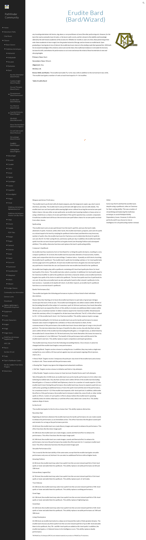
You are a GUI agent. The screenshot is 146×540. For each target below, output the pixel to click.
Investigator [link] (12, 194)
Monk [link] (10, 203)
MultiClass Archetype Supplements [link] (11, 338)
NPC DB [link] (7, 343)
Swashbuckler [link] (13, 271)
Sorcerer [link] (11, 262)
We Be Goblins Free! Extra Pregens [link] (13, 366)
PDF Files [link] (11, 232)
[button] (143, 2)
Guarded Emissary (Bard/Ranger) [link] (16, 113)
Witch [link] (10, 279)
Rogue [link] (10, 241)
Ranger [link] (10, 237)
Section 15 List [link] (9, 352)
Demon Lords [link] (9, 297)
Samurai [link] (11, 245)
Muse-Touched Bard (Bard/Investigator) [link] (17, 125)
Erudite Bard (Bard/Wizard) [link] (15, 100)
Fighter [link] (10, 177)
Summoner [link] (12, 267)
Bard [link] (10, 70)
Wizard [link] (10, 284)
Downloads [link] (8, 301)
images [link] (6, 324)
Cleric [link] (10, 168)
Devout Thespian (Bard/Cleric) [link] (16, 88)
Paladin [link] (10, 228)
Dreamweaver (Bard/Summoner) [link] (16, 94)
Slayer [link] (10, 258)
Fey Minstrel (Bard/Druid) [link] (14, 107)
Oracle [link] (10, 224)
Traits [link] (6, 356)
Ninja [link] (10, 220)
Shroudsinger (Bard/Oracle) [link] (15, 138)
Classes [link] (6, 40)
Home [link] (6, 28)
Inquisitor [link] (11, 190)
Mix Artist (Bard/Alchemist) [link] (16, 119)
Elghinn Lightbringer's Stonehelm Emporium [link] (11, 306)
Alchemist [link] (11, 53)
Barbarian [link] (11, 66)
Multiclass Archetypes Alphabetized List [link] (15, 208)
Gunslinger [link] (11, 181)
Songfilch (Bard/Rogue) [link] (15, 144)
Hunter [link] (10, 186)
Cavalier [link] (11, 164)
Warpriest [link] (11, 275)
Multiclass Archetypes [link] (13, 49)
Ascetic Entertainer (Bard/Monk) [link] (17, 76)
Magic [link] (6, 328)
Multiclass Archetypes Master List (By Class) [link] (15, 214)
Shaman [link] (11, 249)
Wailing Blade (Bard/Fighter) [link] (15, 150)
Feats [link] (6, 316)
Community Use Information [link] (14, 292)
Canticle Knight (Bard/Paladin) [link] (15, 82)
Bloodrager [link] (12, 156)
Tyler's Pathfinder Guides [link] (12, 360)
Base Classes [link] (10, 45)
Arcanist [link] (11, 62)
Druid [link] (10, 173)
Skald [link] (10, 254)
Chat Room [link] (8, 36)
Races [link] (6, 348)
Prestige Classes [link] (11, 288)
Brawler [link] (11, 160)
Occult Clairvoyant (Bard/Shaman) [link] (16, 132)
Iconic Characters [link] (10, 320)
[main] (85, 15)
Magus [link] (10, 199)
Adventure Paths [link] (10, 32)
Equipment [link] (8, 311)
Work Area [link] (8, 371)
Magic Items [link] (8, 333)
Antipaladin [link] (12, 57)
